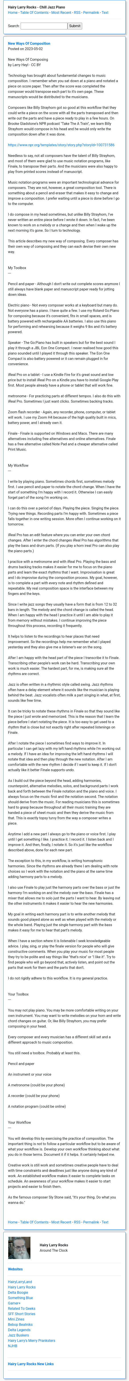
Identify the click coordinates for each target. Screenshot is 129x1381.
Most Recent (61, 12)
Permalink (91, 12)
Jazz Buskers (18, 1335)
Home (13, 12)
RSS (77, 12)
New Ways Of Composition (29, 43)
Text (105, 12)
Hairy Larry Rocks (22, 1287)
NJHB (12, 1346)
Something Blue (20, 1298)
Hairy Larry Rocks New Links (31, 1364)
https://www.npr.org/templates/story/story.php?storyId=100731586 (61, 145)
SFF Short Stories (21, 1314)
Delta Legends (19, 1330)
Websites (15, 1269)
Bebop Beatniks (20, 1324)
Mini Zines (16, 1319)
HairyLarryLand (20, 1282)
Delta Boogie (18, 1292)
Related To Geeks (21, 1308)
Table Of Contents (34, 12)
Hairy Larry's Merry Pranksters (31, 1340)
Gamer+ (14, 1303)
